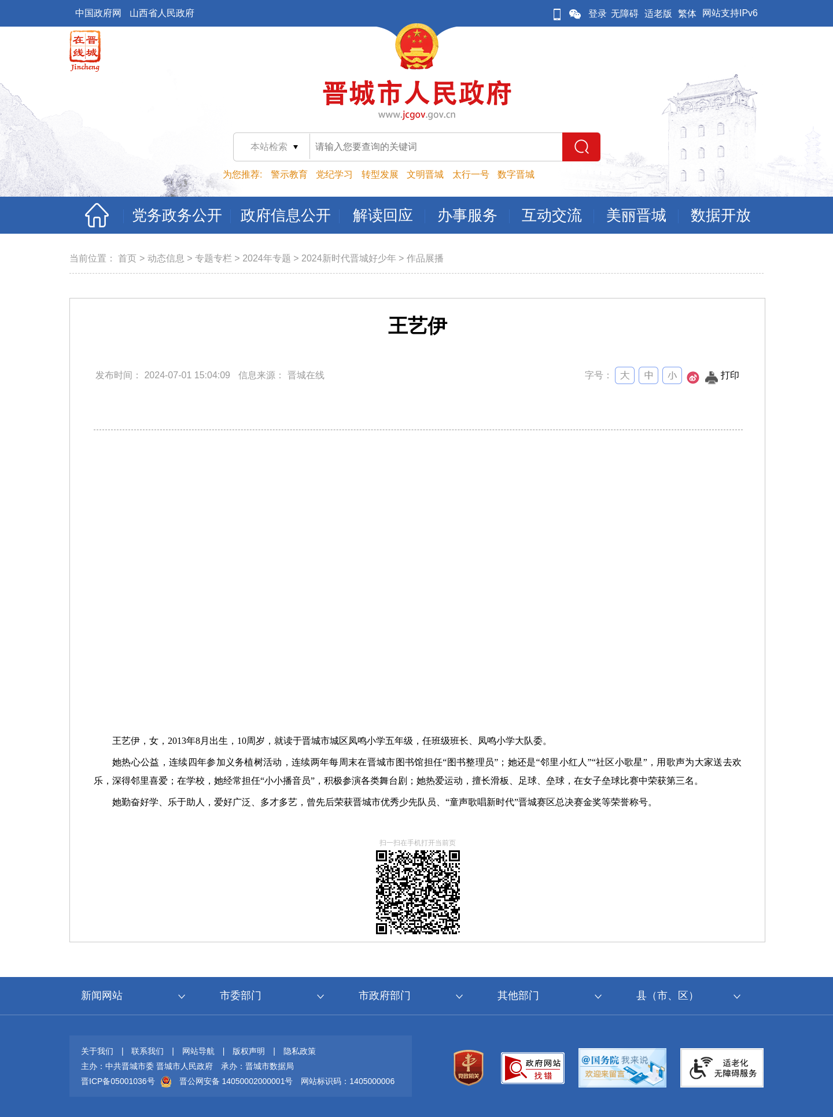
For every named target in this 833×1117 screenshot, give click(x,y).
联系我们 (147, 1051)
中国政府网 (98, 13)
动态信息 (166, 258)
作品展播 (425, 258)
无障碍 (625, 14)
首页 (127, 258)
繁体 (687, 14)
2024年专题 (266, 258)
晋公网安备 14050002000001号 (236, 1081)
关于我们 (97, 1051)
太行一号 (470, 174)
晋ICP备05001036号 (118, 1081)
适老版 (658, 14)
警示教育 (289, 174)
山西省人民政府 (162, 13)
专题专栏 (213, 258)
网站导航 (198, 1051)
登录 (597, 14)
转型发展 (380, 174)
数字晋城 (516, 174)
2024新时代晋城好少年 (348, 258)
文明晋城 (425, 174)
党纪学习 (334, 174)
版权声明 (249, 1051)
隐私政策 (299, 1051)
